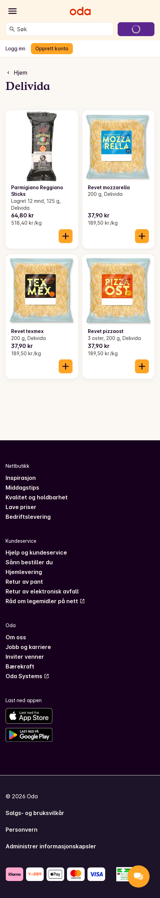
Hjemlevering (24, 571)
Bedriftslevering (28, 516)
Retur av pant (24, 581)
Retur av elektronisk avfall (42, 591)
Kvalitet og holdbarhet (37, 497)
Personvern (21, 829)
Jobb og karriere (28, 646)
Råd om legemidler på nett (45, 601)
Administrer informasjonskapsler (51, 846)
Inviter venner (25, 656)
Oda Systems (27, 676)
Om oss (16, 637)
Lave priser (21, 507)
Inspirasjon (21, 477)
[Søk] (12, 29)
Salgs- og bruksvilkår (35, 812)
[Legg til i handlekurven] (66, 236)
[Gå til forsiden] (80, 11)
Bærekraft (20, 666)
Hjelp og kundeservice (36, 552)
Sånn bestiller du (29, 562)
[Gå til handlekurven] (136, 29)
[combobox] (63, 29)
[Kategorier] (12, 11)
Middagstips (22, 487)
